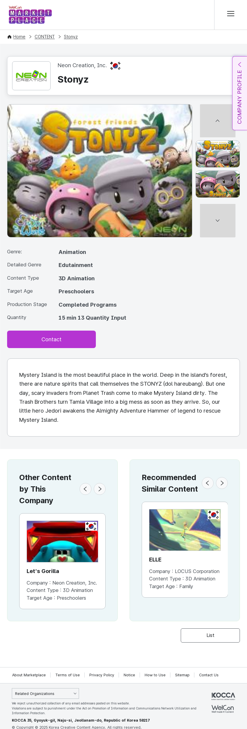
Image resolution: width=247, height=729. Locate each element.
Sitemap (182, 675)
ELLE (155, 559)
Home (19, 36)
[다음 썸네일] (218, 234)
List (210, 635)
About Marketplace (29, 675)
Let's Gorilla (43, 571)
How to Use (155, 675)
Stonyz (71, 36)
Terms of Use (67, 675)
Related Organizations (34, 693)
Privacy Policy (101, 675)
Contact (51, 339)
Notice (129, 675)
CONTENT (45, 36)
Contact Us (209, 675)
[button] (85, 489)
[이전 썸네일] (218, 106)
